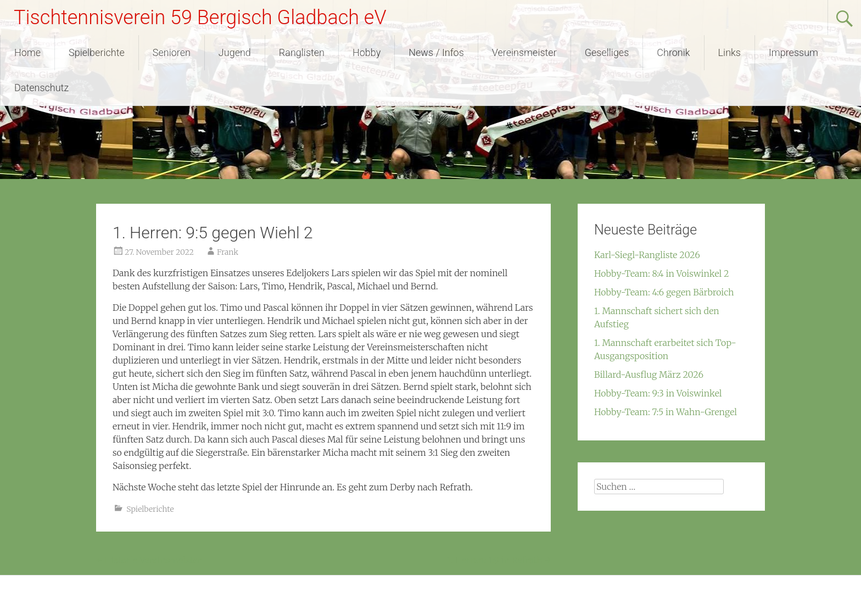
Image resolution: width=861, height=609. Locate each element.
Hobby (367, 52)
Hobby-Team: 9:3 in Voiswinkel (658, 393)
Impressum (793, 52)
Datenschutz (41, 87)
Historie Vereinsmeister (149, 560)
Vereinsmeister (524, 52)
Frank (227, 252)
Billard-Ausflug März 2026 (648, 374)
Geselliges (607, 52)
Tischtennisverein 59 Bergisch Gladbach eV (200, 17)
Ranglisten (302, 52)
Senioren (172, 52)
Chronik (673, 52)
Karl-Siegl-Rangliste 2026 (647, 254)
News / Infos (436, 52)
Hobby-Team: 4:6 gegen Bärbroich (664, 292)
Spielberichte (97, 52)
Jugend (235, 52)
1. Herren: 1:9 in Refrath (499, 560)
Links (729, 52)
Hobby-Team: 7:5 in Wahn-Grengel (665, 411)
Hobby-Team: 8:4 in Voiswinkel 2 (661, 273)
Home (27, 52)
